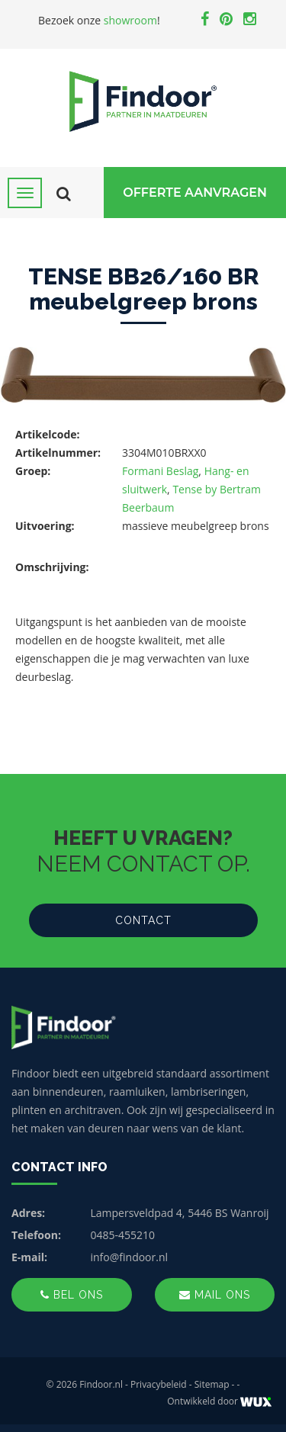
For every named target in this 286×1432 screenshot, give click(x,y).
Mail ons (214, 1295)
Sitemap (212, 1384)
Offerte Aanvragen (195, 192)
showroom (130, 20)
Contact (143, 920)
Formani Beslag (160, 471)
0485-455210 (123, 1235)
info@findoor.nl (130, 1257)
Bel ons (71, 1295)
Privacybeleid (158, 1384)
